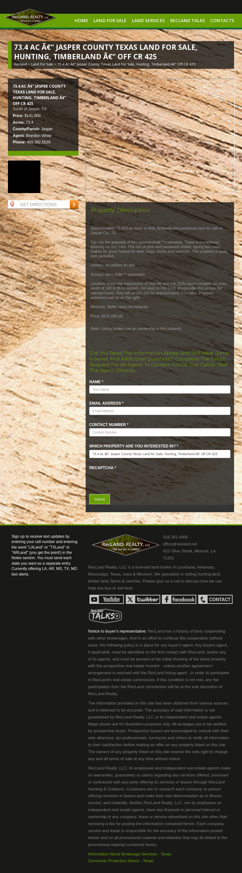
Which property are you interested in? (133, 446)
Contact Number (108, 425)
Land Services (148, 20)
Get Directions (33, 204)
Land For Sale (110, 20)
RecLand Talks (187, 20)
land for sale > (44, 64)
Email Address (106, 403)
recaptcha (102, 468)
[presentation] (117, 478)
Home (81, 20)
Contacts (222, 20)
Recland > (22, 64)
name (96, 382)
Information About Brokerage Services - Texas (129, 854)
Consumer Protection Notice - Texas (120, 861)
